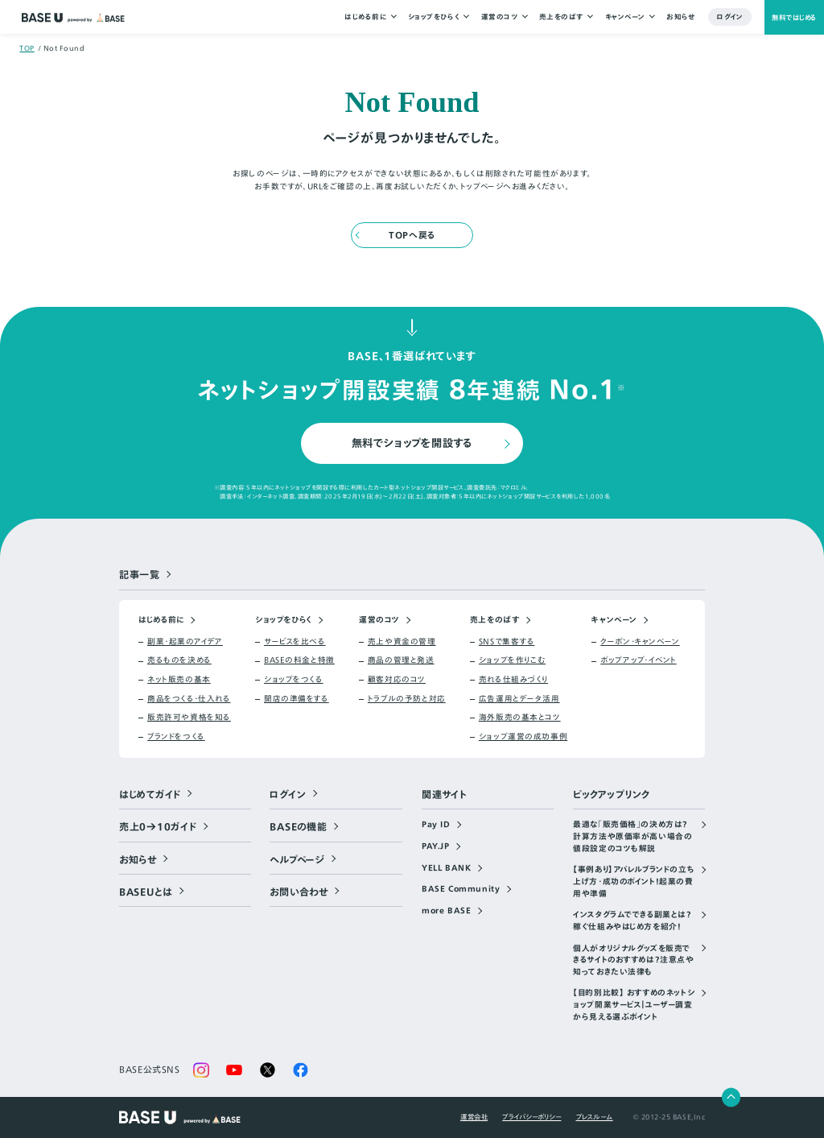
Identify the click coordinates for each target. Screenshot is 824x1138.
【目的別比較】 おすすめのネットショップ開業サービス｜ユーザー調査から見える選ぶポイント (633, 1005)
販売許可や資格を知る (189, 718)
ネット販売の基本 (179, 680)
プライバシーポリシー (531, 1116)
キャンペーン (624, 17)
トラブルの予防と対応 (407, 699)
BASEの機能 (299, 827)
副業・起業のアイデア (185, 642)
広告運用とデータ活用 (519, 699)
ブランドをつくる (176, 737)
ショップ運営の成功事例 (523, 737)
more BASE (446, 911)
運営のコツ (498, 17)
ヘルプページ (296, 859)
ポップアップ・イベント (638, 661)
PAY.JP (436, 847)
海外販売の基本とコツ (520, 718)
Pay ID (436, 825)
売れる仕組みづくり (513, 680)
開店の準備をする (296, 699)
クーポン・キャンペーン (639, 642)
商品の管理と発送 (401, 661)
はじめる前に (365, 17)
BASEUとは (147, 892)
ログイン (730, 17)
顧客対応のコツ (397, 680)
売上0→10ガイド (158, 827)
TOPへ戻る (412, 235)
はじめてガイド (150, 795)
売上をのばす (560, 17)
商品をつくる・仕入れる (188, 699)
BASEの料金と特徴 (299, 661)
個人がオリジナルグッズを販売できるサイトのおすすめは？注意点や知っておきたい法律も (633, 960)
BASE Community (461, 890)
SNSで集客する (507, 642)
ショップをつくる (293, 680)
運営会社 (474, 1116)
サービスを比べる (295, 642)
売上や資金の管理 (402, 642)
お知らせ (680, 17)
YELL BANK (446, 868)
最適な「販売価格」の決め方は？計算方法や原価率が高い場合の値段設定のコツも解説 (632, 837)
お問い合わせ (299, 892)
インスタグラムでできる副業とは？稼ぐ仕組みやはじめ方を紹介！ (632, 921)
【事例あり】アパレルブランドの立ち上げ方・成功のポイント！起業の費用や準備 (633, 882)
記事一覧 (139, 575)
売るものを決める (179, 661)
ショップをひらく (433, 17)
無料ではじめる (793, 17)
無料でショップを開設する (412, 443)
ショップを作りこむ (512, 661)
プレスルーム (594, 1116)
